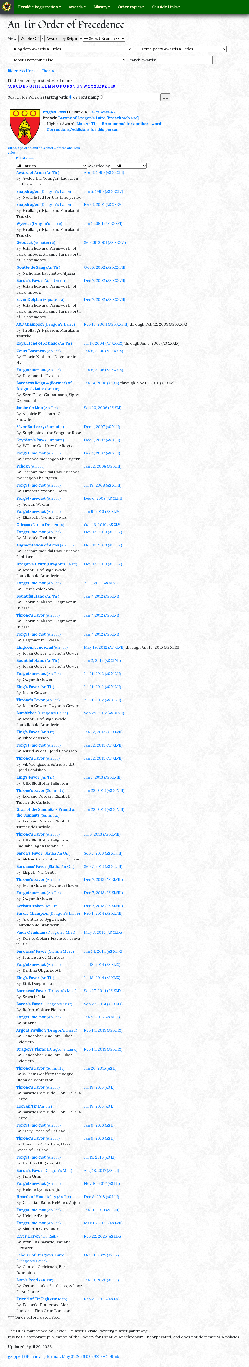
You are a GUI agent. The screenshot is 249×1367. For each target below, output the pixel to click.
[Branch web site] (122, 117)
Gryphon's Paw (30, 439)
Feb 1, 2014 (103, 913)
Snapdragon (27, 191)
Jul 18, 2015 (99, 1087)
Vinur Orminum (30, 932)
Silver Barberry (30, 426)
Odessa (23, 524)
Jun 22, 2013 (104, 790)
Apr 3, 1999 (104, 172)
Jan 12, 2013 (103, 732)
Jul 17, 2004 (103, 343)
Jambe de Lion (29, 407)
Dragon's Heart (31, 564)
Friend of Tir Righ (32, 1298)
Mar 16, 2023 (103, 1222)
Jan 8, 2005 (103, 350)
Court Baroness (31, 350)
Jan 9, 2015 (102, 1017)
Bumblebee (26, 713)
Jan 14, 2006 (101, 382)
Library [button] (100, 6)
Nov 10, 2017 (102, 1183)
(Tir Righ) (49, 1236)
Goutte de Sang (30, 267)
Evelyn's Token (30, 906)
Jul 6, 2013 (102, 834)
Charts (47, 70)
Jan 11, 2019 (101, 1209)
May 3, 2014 (103, 932)
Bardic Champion (32, 913)
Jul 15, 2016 (100, 1157)
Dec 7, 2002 (104, 280)
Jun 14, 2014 (103, 951)
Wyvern (23, 223)
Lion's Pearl (27, 1279)
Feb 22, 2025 (102, 1236)
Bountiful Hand (30, 596)
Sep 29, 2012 (104, 713)
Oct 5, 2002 (104, 267)
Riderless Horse (22, 70)
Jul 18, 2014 (102, 964)
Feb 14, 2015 (103, 1030)
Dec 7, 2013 (103, 879)
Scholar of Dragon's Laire (40, 1255)
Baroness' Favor (31, 866)
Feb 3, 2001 (103, 204)
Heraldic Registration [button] (38, 6)
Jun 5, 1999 (103, 191)
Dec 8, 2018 (101, 1196)
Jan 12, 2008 (102, 466)
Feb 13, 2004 (106, 324)
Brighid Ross (54, 112)
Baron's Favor (29, 280)
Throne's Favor (30, 615)
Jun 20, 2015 (100, 1068)
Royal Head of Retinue (36, 343)
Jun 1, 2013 (103, 777)
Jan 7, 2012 (101, 596)
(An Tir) (52, 172)
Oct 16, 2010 (103, 524)
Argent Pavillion (31, 1030)
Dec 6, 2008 (103, 498)
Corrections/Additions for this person (82, 129)
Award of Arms (30, 172)
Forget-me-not (31, 369)
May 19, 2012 (104, 647)
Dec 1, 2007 (102, 426)
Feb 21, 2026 (101, 1298)
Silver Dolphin (29, 299)
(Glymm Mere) (60, 951)
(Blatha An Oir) (56, 853)
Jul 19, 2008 (102, 485)
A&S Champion (30, 324)
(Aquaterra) (44, 242)
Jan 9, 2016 (99, 1125)
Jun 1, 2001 (103, 223)
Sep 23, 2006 (102, 407)
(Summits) (54, 426)
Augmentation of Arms (37, 545)
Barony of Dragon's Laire (81, 117)
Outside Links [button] (165, 6)
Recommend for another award (131, 123)
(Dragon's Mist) (60, 932)
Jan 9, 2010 (102, 511)
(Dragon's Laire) (55, 191)
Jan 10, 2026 (101, 1279)
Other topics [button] (130, 6)
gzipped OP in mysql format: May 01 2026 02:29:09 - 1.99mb (63, 1356)
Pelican (23, 466)
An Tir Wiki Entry (103, 112)
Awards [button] (76, 6)
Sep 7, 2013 (103, 853)
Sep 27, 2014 (103, 990)
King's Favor (27, 686)
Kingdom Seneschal (34, 647)
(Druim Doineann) (47, 524)
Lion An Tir (86, 123)
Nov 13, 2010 (103, 531)
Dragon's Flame (31, 1049)
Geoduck (24, 242)
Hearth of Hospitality (36, 1196)
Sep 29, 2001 (105, 242)
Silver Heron (28, 1236)
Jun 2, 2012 (102, 660)
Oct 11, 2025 (101, 1255)
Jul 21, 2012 (102, 673)
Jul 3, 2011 (101, 583)
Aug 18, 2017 (101, 1170)
